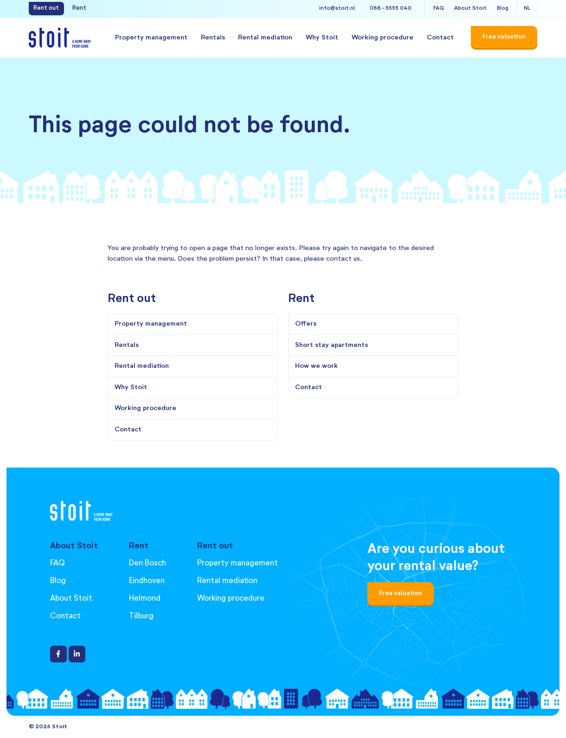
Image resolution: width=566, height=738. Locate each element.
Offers (305, 324)
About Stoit (470, 8)
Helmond (145, 599)
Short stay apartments (331, 345)
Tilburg (141, 616)
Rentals (213, 37)
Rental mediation (265, 37)
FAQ (438, 8)
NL (527, 8)
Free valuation (400, 593)
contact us (343, 259)
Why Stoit (322, 37)
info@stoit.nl (337, 8)
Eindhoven (147, 581)
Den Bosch (147, 563)
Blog (502, 8)
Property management (151, 37)
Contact (440, 37)
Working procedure (382, 37)
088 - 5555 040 (391, 8)
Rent (79, 8)
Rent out (46, 8)
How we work (316, 366)
